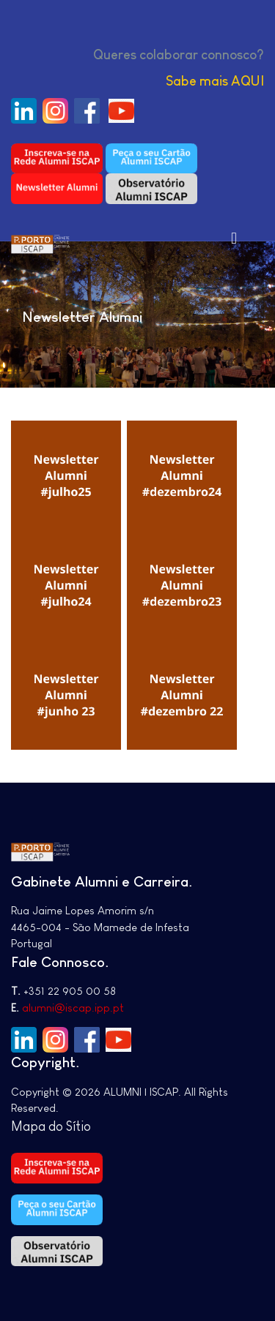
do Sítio (69, 1126)
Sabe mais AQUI (215, 81)
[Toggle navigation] (234, 238)
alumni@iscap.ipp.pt (73, 1007)
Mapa (29, 1126)
